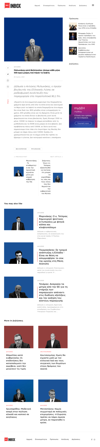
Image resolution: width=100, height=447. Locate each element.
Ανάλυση (72, 5)
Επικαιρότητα (48, 5)
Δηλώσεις (83, 5)
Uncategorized (45, 351)
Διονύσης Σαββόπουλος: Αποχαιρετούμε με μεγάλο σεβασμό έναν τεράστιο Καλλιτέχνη (87, 52)
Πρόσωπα (61, 5)
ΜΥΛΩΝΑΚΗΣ (35, 149)
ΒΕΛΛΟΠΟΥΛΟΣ (21, 149)
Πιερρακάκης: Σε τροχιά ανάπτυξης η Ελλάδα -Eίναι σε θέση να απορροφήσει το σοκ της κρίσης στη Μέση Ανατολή (53, 257)
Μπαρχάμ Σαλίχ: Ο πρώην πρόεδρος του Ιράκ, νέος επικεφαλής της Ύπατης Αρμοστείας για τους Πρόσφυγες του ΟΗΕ (87, 39)
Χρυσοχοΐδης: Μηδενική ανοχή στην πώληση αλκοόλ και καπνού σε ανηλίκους (18, 413)
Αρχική (37, 5)
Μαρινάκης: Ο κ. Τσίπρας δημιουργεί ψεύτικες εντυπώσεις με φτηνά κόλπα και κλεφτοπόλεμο (53, 222)
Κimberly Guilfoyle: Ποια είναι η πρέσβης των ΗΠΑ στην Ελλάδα (87, 26)
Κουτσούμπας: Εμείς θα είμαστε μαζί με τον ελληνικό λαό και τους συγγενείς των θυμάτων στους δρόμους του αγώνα (53, 362)
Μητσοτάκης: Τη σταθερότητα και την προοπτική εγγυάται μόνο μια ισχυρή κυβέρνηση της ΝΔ (31, 171)
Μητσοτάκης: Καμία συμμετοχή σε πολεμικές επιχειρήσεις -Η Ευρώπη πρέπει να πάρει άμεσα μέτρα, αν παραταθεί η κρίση (53, 416)
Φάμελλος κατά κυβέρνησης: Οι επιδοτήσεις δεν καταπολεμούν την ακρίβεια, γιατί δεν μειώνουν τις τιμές (16, 362)
